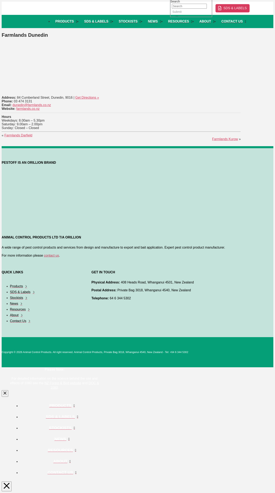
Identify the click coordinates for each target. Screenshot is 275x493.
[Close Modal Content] (5, 393)
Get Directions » (87, 97)
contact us (51, 255)
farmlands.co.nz (28, 108)
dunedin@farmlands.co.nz (31, 105)
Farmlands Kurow (225, 139)
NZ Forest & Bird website (62, 383)
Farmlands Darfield (18, 135)
